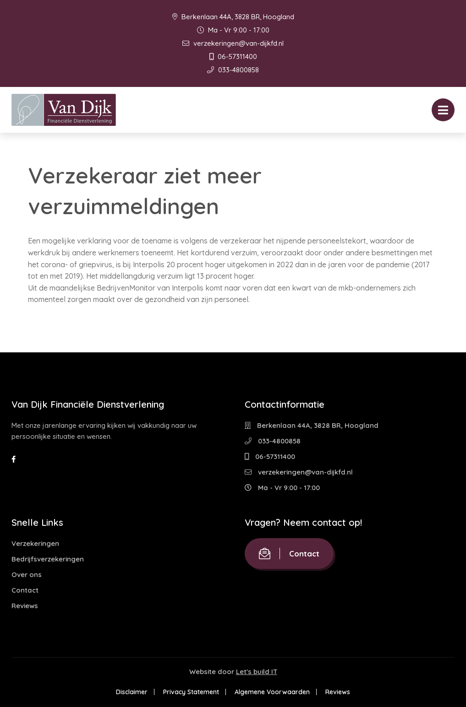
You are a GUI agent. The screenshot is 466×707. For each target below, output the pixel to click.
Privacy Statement (191, 692)
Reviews (24, 605)
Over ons (26, 574)
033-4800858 (233, 69)
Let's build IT (256, 671)
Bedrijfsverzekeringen (47, 559)
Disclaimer (132, 692)
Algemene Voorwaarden (272, 692)
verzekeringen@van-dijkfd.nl (233, 43)
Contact (24, 590)
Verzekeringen (35, 543)
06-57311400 (233, 56)
